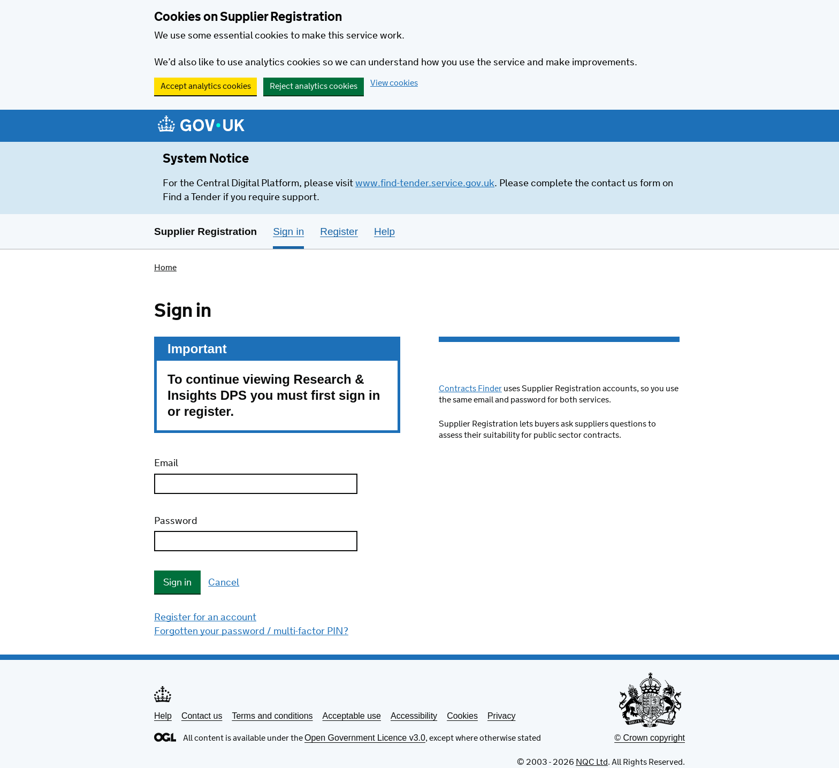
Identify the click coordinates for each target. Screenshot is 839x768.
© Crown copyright (649, 737)
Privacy (501, 715)
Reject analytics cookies (313, 86)
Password (175, 521)
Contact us (201, 715)
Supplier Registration (205, 231)
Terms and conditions (272, 715)
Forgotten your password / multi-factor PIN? (251, 631)
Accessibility (414, 715)
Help (163, 715)
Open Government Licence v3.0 (364, 737)
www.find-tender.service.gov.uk (424, 184)
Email (166, 463)
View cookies (394, 83)
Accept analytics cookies (206, 86)
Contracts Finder (470, 388)
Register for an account (205, 618)
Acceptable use (352, 715)
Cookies (462, 715)
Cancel (223, 583)
